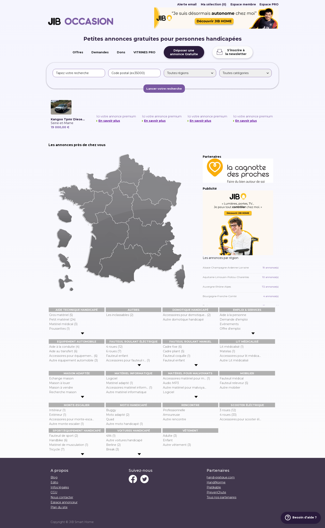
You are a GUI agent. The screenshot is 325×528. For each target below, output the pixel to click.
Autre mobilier (230, 387)
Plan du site (59, 507)
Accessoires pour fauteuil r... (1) (128, 360)
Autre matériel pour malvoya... (184, 387)
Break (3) (112, 449)
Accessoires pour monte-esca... (71, 419)
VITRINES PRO (144, 52)
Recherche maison (62, 392)
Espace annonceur (64, 502)
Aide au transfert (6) (63, 351)
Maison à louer (59, 383)
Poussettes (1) (59, 328)
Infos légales (60, 487)
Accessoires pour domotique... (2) (187, 315)
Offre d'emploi (230, 328)
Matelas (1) (227, 351)
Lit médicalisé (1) (232, 347)
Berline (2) (113, 445)
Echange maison (61, 378)
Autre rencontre (174, 419)
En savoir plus (109, 121)
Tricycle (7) (56, 449)
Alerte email (186, 4)
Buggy (111, 410)
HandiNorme (216, 482)
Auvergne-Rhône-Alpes (241, 286)
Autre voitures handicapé (124, 440)
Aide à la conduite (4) (64, 347)
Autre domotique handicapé (183, 319)
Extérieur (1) (57, 415)
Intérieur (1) (57, 410)
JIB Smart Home (81, 522)
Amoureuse (171, 415)
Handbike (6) (58, 440)
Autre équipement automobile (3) (73, 360)
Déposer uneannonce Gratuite (184, 52)
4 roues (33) (228, 415)
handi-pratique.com (221, 477)
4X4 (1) (110, 436)
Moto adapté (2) (117, 415)
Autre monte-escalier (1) (66, 424)
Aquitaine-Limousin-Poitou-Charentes (241, 277)
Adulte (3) (170, 436)
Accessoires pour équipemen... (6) (73, 356)
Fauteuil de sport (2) (63, 436)
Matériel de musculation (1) (68, 445)
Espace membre (243, 4)
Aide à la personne (233, 315)
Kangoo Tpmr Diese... (68, 119)
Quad (110, 419)
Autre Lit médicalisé (234, 360)
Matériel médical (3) (63, 324)
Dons (121, 52)
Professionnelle (174, 410)
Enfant (168, 440)
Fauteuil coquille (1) (176, 356)
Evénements (229, 324)
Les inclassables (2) (119, 315)
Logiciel (111, 378)
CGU (54, 492)
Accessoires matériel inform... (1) (129, 387)
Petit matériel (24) (62, 319)
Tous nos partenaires (221, 497)
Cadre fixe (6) (172, 347)
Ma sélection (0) (213, 4)
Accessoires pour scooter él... (240, 419)
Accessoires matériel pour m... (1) (186, 378)
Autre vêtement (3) (177, 445)
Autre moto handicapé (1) (124, 424)
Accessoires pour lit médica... (240, 356)
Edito (54, 482)
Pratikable (214, 487)
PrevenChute (216, 492)
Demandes (100, 52)
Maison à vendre (61, 387)
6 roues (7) (113, 351)
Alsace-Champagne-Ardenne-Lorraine (241, 267)
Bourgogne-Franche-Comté (241, 296)
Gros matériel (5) (61, 315)
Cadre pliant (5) (173, 351)
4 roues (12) (114, 347)
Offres (78, 52)
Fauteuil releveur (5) (234, 383)
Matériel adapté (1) (119, 383)
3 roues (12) (228, 410)
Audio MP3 (171, 383)
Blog (54, 477)
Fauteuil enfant (117, 356)
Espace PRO (269, 4)
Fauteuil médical (232, 378)
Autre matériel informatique (126, 392)
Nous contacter (62, 497)
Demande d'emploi (234, 319)
